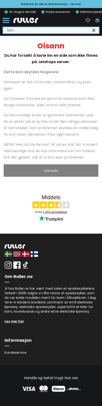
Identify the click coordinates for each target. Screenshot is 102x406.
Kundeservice (16, 352)
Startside (51, 170)
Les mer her (14, 321)
